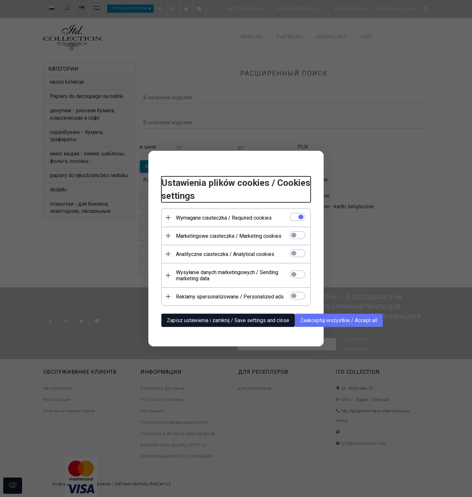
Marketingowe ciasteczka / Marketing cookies (228, 236)
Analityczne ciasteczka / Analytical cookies (225, 254)
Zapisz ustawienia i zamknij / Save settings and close (228, 320)
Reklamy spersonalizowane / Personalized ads (230, 296)
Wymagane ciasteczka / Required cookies (224, 217)
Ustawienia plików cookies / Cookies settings (235, 189)
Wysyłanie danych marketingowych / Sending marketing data (227, 275)
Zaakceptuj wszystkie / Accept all (338, 320)
